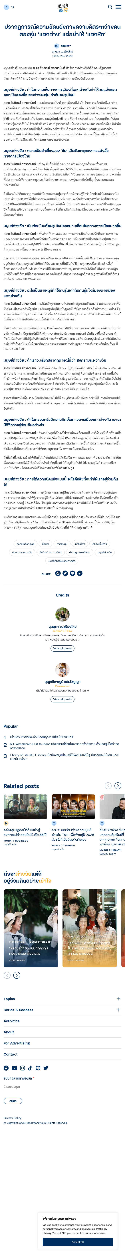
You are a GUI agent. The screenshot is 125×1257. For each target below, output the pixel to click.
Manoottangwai (63, 845)
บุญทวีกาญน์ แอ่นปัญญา (62, 681)
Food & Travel (77, 936)
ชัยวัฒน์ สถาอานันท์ (51, 552)
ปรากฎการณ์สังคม (79, 552)
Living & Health (111, 850)
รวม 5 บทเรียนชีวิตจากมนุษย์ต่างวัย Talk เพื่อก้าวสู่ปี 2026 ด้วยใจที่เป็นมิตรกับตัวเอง (73, 835)
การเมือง (80, 544)
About (9, 1032)
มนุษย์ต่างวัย (105, 552)
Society (66, 46)
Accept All (78, 1242)
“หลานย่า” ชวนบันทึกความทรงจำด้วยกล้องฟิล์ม (28, 951)
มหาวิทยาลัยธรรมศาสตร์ (62, 561)
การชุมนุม (62, 544)
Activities (12, 1021)
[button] (117, 785)
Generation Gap (40, 941)
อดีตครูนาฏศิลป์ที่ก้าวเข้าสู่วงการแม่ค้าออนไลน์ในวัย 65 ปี (25, 832)
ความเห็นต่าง (99, 544)
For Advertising (17, 1043)
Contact (11, 1054)
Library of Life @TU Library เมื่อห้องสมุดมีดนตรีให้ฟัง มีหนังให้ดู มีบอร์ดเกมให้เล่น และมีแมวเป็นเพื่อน (64, 757)
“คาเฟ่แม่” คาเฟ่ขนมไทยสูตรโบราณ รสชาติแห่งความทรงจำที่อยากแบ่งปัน (89, 948)
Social (45, 544)
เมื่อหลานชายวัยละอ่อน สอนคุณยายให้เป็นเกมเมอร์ (41, 737)
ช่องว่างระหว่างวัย (22, 552)
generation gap (25, 544)
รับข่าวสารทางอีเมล (19, 1078)
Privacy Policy (12, 1118)
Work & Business (16, 840)
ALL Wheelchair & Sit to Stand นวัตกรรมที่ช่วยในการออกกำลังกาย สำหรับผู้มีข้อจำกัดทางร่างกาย (64, 746)
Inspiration (16, 941)
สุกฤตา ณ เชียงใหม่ (62, 626)
